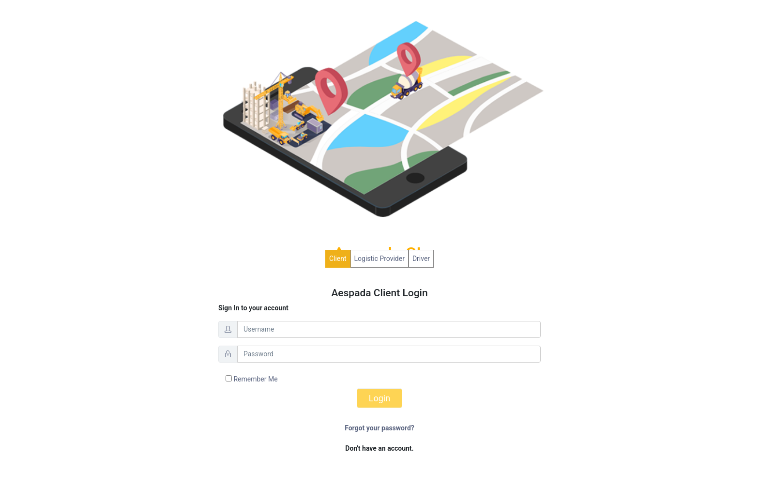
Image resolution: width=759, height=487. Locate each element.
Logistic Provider (379, 258)
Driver (421, 258)
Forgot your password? (379, 428)
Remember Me (252, 379)
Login (379, 398)
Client (338, 258)
